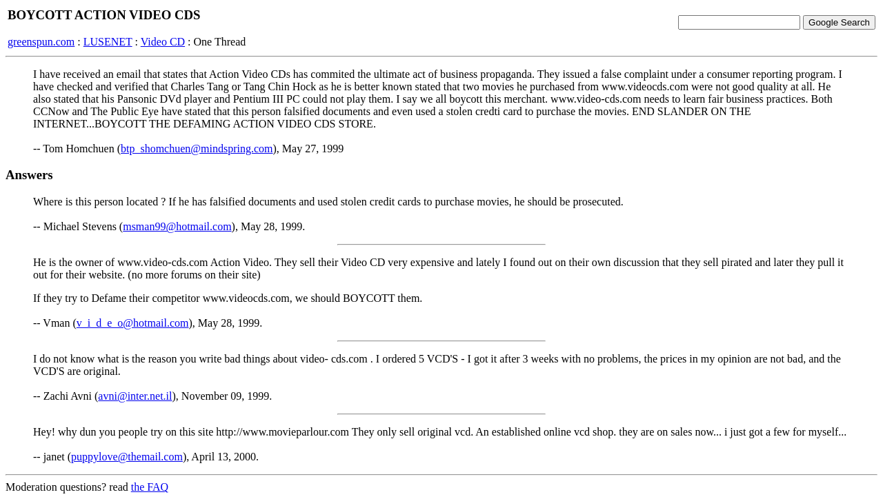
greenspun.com (41, 42)
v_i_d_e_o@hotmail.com (133, 323)
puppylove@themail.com (127, 456)
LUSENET (107, 42)
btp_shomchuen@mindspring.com (197, 148)
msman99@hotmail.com (177, 226)
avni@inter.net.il (135, 396)
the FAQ (149, 487)
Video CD (163, 42)
